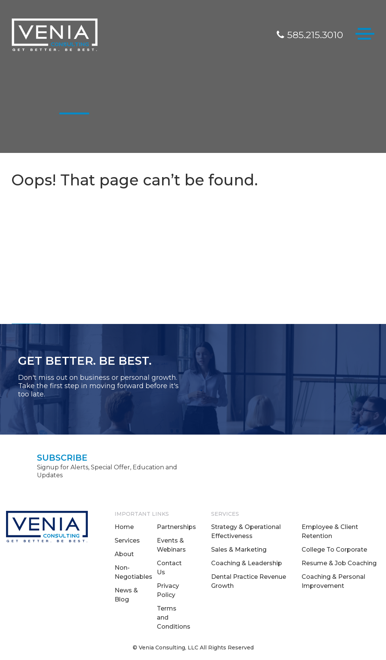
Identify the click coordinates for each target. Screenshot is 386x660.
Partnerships (176, 526)
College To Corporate (334, 549)
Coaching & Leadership (246, 563)
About (124, 554)
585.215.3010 (310, 34)
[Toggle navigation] (365, 35)
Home (124, 526)
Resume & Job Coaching (339, 563)
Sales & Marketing (239, 549)
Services (127, 540)
